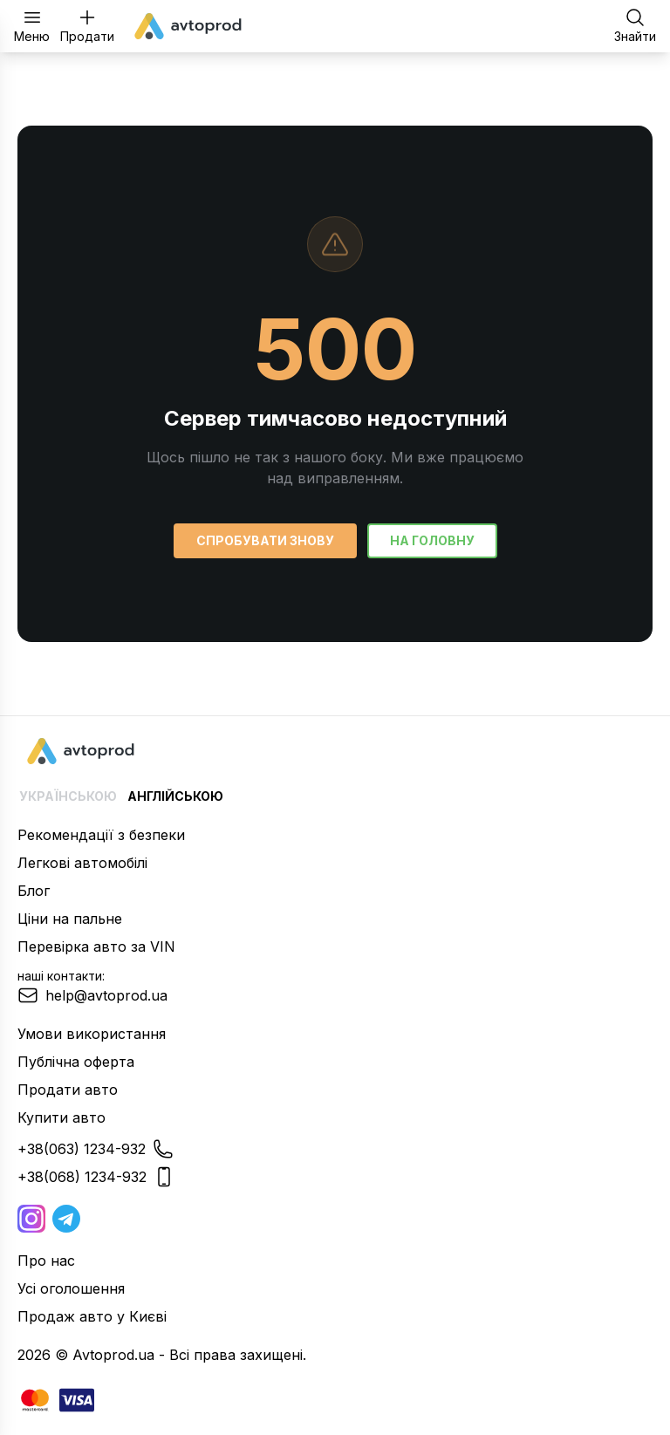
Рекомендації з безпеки (101, 835)
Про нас (46, 1260)
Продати (87, 25)
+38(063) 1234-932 (95, 1148)
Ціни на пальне (69, 918)
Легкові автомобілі (82, 862)
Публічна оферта (75, 1061)
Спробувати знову (265, 540)
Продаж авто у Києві (92, 1316)
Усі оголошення (71, 1288)
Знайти (635, 25)
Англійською (175, 796)
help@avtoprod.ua (92, 995)
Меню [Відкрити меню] (32, 25)
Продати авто (67, 1089)
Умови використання (91, 1033)
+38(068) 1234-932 (95, 1176)
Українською (68, 796)
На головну (432, 540)
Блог (33, 890)
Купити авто (61, 1117)
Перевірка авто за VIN (96, 946)
